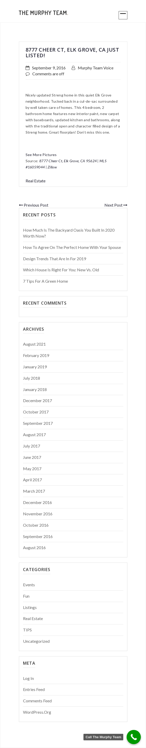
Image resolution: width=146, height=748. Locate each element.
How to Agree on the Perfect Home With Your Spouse (72, 247)
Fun (26, 595)
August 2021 (34, 344)
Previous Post (33, 204)
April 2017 (32, 479)
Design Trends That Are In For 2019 (54, 258)
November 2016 (37, 513)
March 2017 (34, 491)
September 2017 (38, 423)
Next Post (115, 204)
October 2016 (36, 525)
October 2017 (36, 411)
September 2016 (38, 536)
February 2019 (36, 355)
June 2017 (32, 457)
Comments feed (37, 700)
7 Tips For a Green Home (45, 281)
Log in (28, 678)
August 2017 (34, 434)
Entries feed (34, 689)
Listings (30, 607)
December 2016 (37, 502)
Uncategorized (36, 641)
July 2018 (31, 378)
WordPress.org (37, 712)
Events (29, 584)
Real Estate (35, 180)
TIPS (27, 629)
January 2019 (35, 366)
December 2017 (37, 400)
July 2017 (31, 445)
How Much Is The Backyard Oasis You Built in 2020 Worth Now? (68, 232)
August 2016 (34, 547)
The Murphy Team (43, 12)
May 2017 (32, 468)
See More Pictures (41, 154)
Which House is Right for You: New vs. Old (61, 269)
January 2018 (35, 389)
